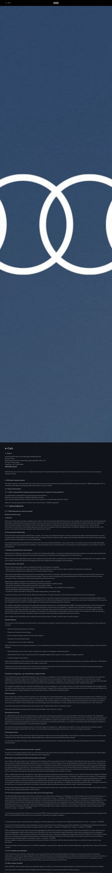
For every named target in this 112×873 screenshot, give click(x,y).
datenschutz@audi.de (16, 506)
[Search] (105, 3)
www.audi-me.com (11, 466)
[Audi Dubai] (8, 3)
